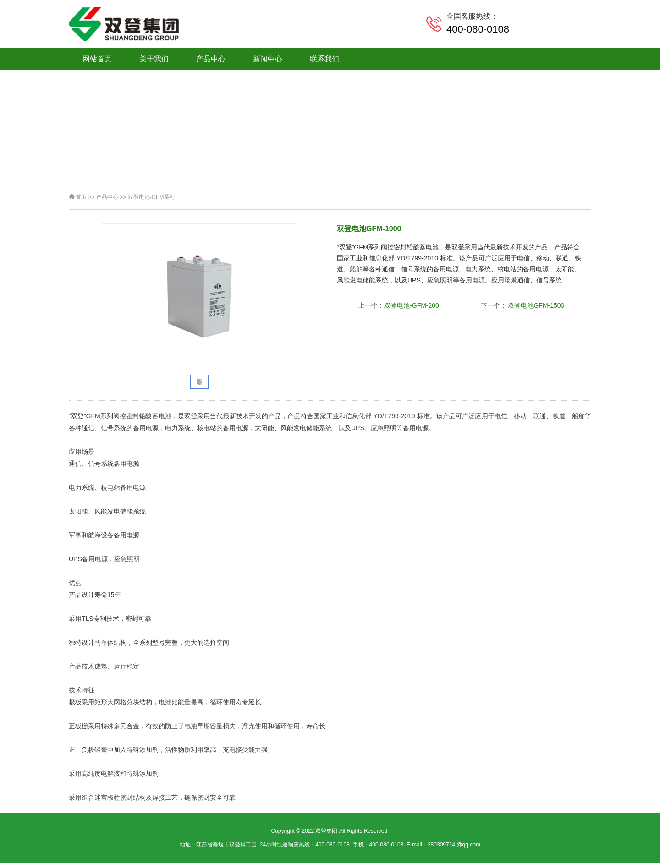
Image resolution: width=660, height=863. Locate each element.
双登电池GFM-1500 (535, 305)
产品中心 (211, 59)
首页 (81, 197)
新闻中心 (267, 59)
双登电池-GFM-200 (411, 305)
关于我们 (154, 59)
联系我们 (324, 59)
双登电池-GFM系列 (151, 197)
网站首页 (97, 59)
